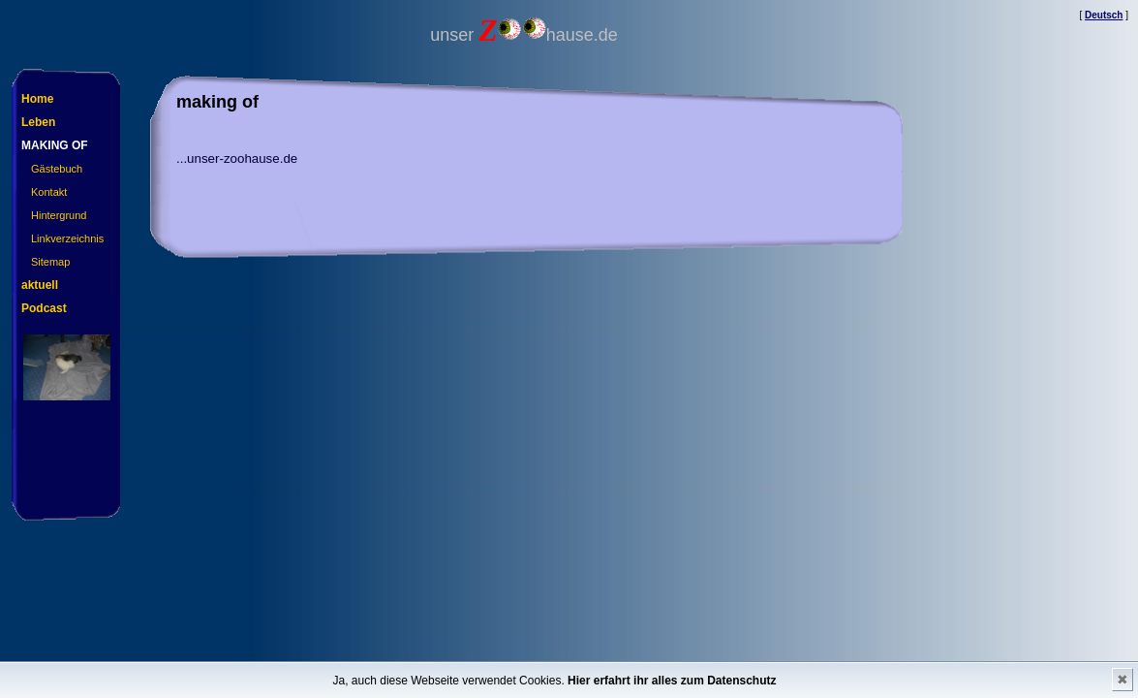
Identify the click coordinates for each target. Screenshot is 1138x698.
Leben (38, 122)
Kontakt (49, 192)
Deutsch (1104, 15)
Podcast (44, 308)
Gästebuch (56, 168)
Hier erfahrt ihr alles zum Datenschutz (672, 680)
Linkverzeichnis (67, 238)
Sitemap (50, 262)
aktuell (39, 285)
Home (37, 99)
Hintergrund (58, 215)
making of (54, 145)
